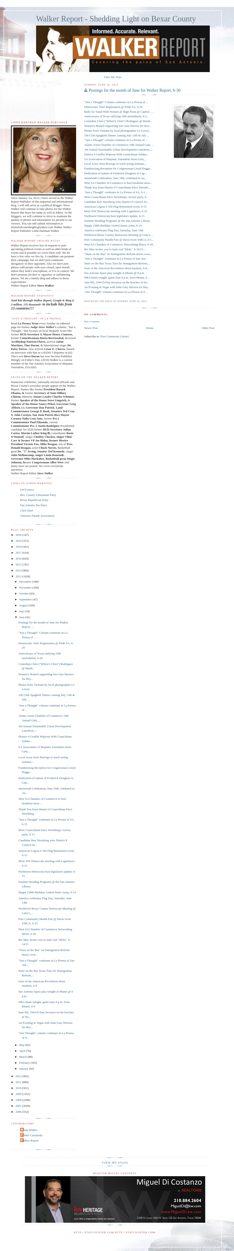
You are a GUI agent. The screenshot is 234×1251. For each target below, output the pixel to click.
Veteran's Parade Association (37, 515)
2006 (19, 1111)
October (24, 593)
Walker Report (30, 1140)
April (22, 1051)
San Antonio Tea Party (33, 505)
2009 (19, 1094)
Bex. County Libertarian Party (38, 495)
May (22, 1045)
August (24, 605)
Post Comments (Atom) (115, 336)
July (22, 611)
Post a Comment (91, 321)
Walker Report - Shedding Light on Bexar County (116, 18)
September (26, 599)
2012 (19, 1076)
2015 (19, 564)
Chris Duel (26, 510)
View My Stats (112, 77)
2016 (19, 558)
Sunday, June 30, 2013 (132, 301)
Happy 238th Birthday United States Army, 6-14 (47, 892)
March (23, 1056)
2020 (19, 535)
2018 (19, 546)
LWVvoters (27, 489)
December (25, 581)
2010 (19, 1088)
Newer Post (91, 328)
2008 (19, 1100)
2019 (19, 540)
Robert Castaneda (31, 1135)
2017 (19, 552)
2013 (19, 576)
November (25, 587)
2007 (19, 1106)
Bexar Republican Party (34, 500)
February (25, 1062)
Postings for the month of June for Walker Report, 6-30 (134, 90)
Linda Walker (29, 1130)
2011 (19, 1082)
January (24, 1068)
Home (150, 328)
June (22, 617)
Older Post (208, 328)
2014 (19, 570)
